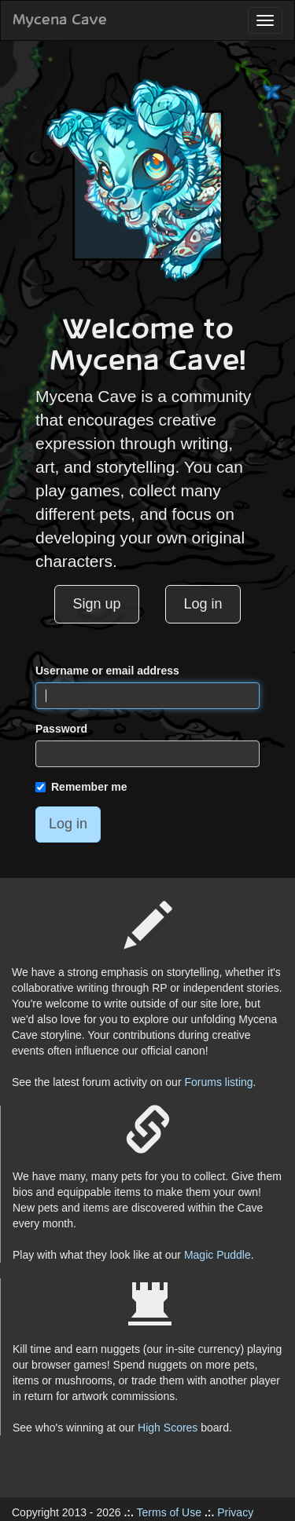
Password (61, 728)
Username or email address (107, 670)
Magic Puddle (217, 1255)
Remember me (81, 787)
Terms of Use (169, 1512)
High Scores (167, 1427)
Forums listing (218, 1082)
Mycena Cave (60, 20)
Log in (203, 604)
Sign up (96, 604)
